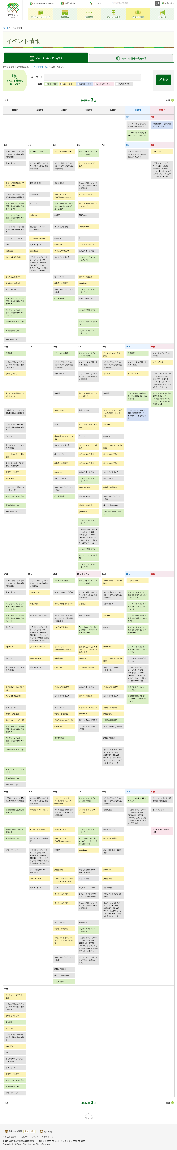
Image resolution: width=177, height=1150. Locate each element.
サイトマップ (49, 1137)
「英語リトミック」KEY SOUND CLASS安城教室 (15, 195)
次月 (168, 100)
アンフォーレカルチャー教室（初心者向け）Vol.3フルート (15, 218)
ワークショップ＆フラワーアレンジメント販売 (63, 880)
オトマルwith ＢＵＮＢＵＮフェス (137, 799)
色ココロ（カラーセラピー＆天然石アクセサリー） (112, 413)
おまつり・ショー (105, 84)
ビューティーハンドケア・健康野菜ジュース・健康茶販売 (63, 801)
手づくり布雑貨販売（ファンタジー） (15, 184)
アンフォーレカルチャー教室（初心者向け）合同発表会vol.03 (137, 630)
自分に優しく (11, 163)
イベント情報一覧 (39, 67)
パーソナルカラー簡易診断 (39, 839)
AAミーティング (12, 339)
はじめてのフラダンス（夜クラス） (87, 332)
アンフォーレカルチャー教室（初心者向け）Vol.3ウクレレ (15, 312)
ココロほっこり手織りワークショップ (15, 488)
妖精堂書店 (58, 658)
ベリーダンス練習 (36, 152)
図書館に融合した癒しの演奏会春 (15, 811)
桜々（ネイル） (36, 245)
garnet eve (34, 251)
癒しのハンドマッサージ (39, 615)
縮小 (33, 1131)
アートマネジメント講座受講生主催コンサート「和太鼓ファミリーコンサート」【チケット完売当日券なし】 (162, 398)
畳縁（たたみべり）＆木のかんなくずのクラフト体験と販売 (88, 649)
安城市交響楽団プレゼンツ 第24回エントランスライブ (137, 698)
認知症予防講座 (109, 738)
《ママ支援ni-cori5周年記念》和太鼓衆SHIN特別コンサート (137, 396)
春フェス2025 (133, 374)
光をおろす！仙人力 (86, 251)
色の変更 (48, 1131)
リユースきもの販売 (37, 829)
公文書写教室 (59, 298)
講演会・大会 (86, 84)
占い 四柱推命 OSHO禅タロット (112, 851)
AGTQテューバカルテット (112, 513)
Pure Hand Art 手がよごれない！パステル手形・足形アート (63, 206)
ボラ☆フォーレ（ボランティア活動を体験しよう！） (88, 960)
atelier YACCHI (84, 487)
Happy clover (84, 227)
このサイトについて (30, 1137)
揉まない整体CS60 (86, 298)
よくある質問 (10, 1137)
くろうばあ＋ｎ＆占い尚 (88, 708)
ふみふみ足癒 (84, 879)
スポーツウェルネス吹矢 (15, 322)
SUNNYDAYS (35, 592)
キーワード (36, 77)
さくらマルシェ (158, 810)
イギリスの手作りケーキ (63, 152)
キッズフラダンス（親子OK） (88, 323)
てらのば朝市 (133, 581)
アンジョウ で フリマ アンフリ (88, 811)
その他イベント (125, 84)
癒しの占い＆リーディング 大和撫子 (39, 228)
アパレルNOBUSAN (37, 238)
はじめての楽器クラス (87, 310)
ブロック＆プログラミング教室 (63, 290)
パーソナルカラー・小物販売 (88, 446)
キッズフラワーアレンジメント (15, 770)
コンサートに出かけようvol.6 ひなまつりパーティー (137, 135)
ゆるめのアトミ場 (61, 227)
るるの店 (106, 374)
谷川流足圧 (107, 810)
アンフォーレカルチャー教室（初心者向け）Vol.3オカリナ (15, 301)
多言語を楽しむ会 (12, 331)
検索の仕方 (169, 3)
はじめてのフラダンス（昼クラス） (87, 290)
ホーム (6, 28)
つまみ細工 (34, 604)
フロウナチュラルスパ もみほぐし (112, 668)
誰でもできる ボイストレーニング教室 (88, 153)
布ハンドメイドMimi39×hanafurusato (62, 195)
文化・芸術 (52, 84)
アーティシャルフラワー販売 (88, 164)
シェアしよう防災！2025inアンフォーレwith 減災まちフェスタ (137, 154)
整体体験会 (107, 888)
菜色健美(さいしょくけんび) (63, 437)
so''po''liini (9, 1028)
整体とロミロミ (36, 183)
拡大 (26, 1131)
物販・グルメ (68, 84)
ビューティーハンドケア (15, 238)
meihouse (33, 215)
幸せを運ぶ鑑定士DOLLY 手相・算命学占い (15, 464)
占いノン (33, 203)
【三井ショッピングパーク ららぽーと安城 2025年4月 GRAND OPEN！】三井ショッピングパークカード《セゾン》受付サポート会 (162, 170)
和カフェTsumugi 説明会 (63, 592)
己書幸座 (9, 353)
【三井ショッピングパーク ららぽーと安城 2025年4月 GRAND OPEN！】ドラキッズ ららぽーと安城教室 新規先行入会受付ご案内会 (39, 633)
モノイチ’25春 (158, 362)
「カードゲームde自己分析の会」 (137, 659)
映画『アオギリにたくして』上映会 (137, 688)
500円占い (34, 194)
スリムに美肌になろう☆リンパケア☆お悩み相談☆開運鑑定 (15, 154)
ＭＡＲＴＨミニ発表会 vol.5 (162, 831)
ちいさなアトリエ (85, 194)
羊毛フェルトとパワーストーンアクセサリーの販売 (63, 940)
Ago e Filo (107, 425)
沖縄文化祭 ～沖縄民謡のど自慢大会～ (162, 125)
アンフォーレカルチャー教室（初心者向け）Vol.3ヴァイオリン (15, 206)
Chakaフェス (157, 152)
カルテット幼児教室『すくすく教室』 (88, 363)
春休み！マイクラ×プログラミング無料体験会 (88, 895)
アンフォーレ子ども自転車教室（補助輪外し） (137, 125)
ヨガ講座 (9, 1022)
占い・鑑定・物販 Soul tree (88, 426)
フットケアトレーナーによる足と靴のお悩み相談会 (15, 229)
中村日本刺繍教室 (110, 720)
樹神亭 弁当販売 (85, 277)
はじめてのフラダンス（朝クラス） (87, 258)
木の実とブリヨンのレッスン (39, 811)
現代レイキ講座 (60, 478)
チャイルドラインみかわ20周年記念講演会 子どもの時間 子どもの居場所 (137, 414)
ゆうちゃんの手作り (13, 277)
